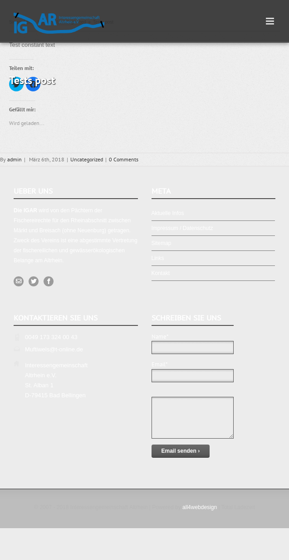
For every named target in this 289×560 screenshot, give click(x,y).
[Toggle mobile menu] (270, 21)
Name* (193, 342)
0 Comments (123, 159)
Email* (193, 369)
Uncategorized (86, 159)
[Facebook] (49, 281)
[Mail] (19, 281)
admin (14, 159)
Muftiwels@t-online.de (54, 349)
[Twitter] (34, 281)
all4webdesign (199, 507)
